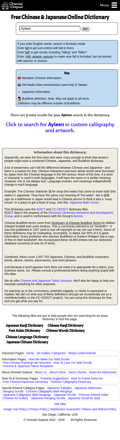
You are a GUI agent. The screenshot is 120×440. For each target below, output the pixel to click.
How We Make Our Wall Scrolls (48, 359)
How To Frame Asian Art (87, 378)
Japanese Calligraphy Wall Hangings (27, 394)
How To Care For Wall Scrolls (72, 362)
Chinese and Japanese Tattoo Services (46, 280)
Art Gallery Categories (51, 353)
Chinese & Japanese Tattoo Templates (28, 366)
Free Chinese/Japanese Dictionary (25, 381)
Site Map (60, 404)
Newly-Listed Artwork (82, 353)
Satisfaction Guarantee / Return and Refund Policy (83, 409)
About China (57, 372)
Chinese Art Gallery (15, 398)
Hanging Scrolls (13, 391)
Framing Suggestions (54, 378)
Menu (109, 5)
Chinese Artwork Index (93, 394)
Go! (85, 28)
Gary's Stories (77, 372)
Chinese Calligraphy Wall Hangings (49, 391)
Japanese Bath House (84, 202)
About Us (40, 372)
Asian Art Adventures (103, 372)
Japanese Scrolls (65, 394)
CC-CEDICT (60, 209)
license (78, 216)
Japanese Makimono (88, 388)
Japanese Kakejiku (59, 388)
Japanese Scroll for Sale (84, 398)
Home (30, 353)
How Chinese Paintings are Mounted (27, 362)
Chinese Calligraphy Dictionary (71, 381)
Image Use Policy (15, 409)
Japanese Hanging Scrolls (48, 398)
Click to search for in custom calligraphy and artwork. (60, 127)
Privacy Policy (38, 409)
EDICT (40, 209)
